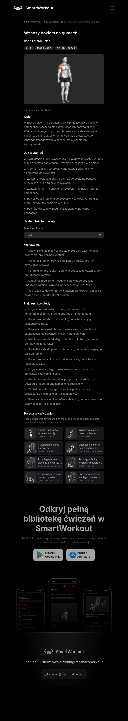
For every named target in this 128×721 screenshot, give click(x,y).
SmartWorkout (32, 21)
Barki (63, 21)
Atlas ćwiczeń (50, 21)
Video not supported (64, 79)
